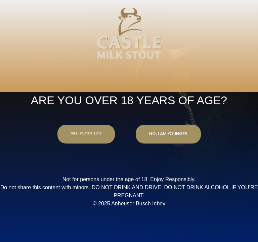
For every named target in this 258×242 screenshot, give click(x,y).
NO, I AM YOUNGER (168, 134)
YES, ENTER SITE (86, 134)
